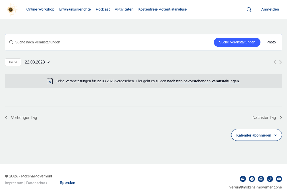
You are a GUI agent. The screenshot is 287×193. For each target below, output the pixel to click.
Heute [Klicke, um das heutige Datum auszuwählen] (13, 62)
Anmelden (270, 9)
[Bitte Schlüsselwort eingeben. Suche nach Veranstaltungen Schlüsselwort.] (109, 42)
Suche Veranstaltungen (237, 42)
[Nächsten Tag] (280, 62)
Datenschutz (36, 183)
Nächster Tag (267, 117)
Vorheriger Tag (21, 117)
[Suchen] (249, 10)
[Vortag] (274, 62)
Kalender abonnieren (253, 135)
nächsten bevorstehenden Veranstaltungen (203, 81)
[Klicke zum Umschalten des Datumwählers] (37, 62)
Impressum (14, 183)
